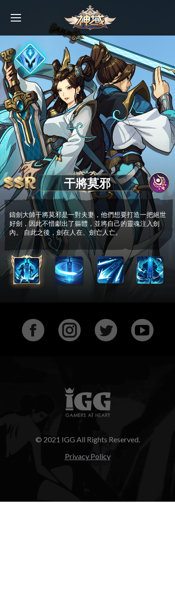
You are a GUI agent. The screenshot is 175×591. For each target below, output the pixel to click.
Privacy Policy (88, 456)
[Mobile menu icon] (15, 17)
